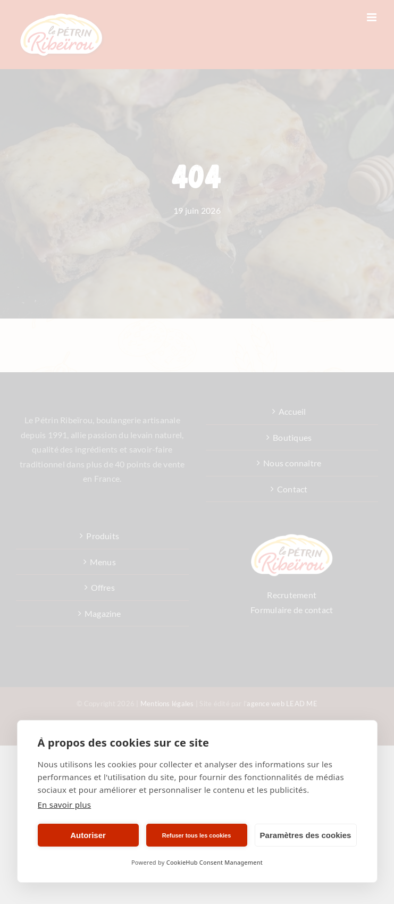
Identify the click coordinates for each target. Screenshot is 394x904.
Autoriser (88, 835)
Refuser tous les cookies (196, 835)
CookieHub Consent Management (214, 862)
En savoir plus (64, 804)
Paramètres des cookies (305, 835)
